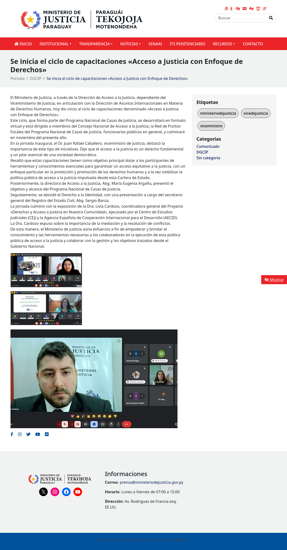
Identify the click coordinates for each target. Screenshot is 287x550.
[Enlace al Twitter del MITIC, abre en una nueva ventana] (28, 434)
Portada (17, 78)
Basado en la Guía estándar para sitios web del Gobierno (143, 539)
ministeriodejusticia (218, 113)
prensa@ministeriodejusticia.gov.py (151, 482)
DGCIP (36, 78)
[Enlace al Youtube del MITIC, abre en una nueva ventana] (37, 434)
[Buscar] (240, 17)
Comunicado (208, 146)
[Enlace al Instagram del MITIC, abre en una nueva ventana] (19, 434)
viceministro (211, 126)
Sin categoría (208, 157)
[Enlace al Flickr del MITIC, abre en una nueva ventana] (46, 434)
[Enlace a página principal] (89, 18)
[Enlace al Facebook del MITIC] (11, 434)
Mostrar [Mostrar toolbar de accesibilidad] (274, 279)
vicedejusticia (255, 113)
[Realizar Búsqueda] (271, 17)
